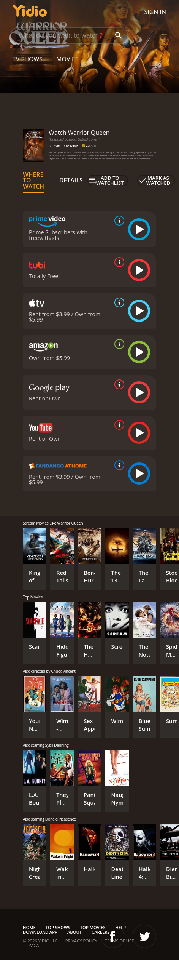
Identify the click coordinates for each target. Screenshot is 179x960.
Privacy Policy (81, 941)
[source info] (117, 221)
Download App (40, 932)
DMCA (33, 945)
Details (71, 180)
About (74, 932)
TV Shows (28, 59)
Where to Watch (33, 180)
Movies (67, 59)
